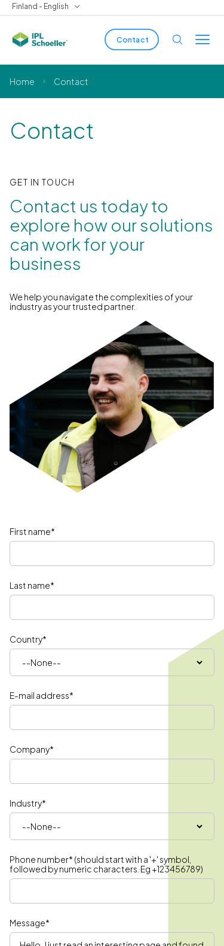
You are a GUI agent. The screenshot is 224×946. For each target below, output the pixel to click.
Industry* (28, 803)
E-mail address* (41, 695)
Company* (32, 749)
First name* (32, 531)
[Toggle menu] (202, 39)
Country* (28, 639)
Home (22, 81)
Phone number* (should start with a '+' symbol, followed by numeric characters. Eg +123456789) (106, 864)
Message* (30, 922)
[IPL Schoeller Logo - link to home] (40, 39)
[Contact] (132, 39)
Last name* (32, 585)
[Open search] (177, 39)
